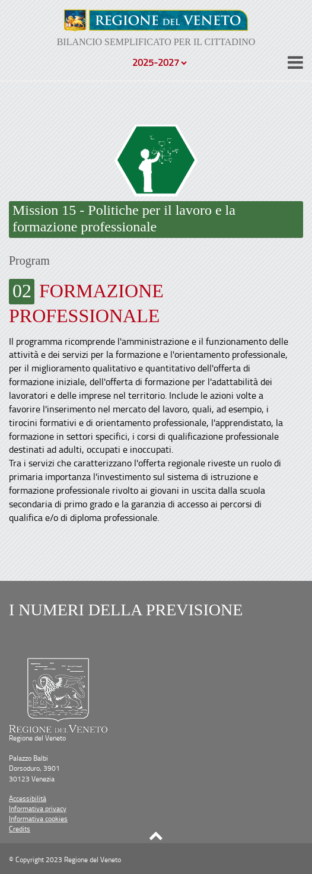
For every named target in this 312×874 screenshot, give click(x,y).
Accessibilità (27, 798)
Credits (19, 829)
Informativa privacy (37, 808)
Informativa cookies (38, 818)
